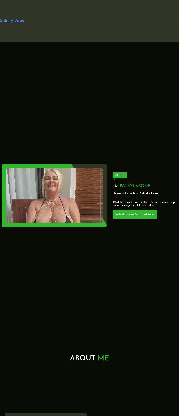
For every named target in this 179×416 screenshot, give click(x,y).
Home (117, 193)
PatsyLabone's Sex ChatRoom (135, 214)
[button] (175, 20)
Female (130, 193)
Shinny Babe (12, 21)
